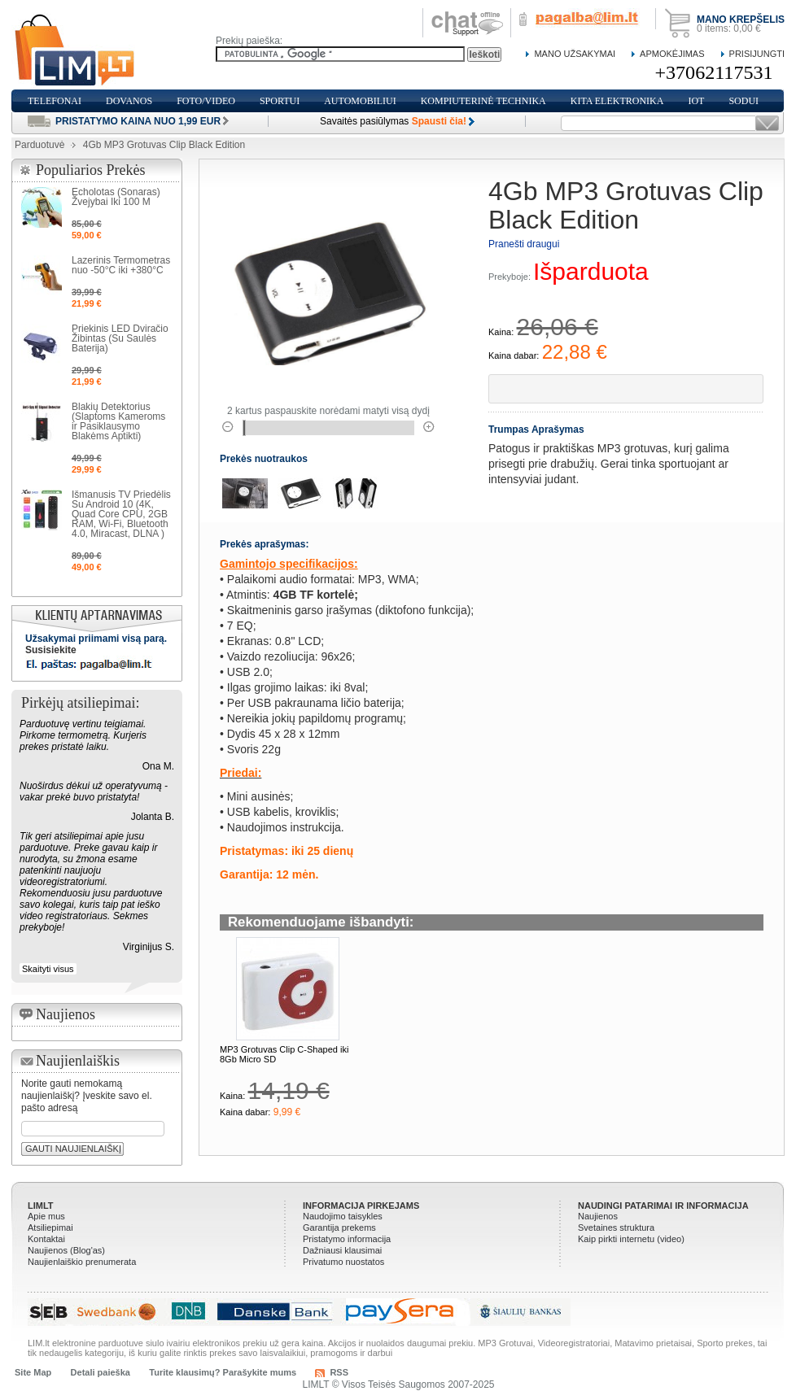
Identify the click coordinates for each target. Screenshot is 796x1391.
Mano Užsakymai (574, 54)
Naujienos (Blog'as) (66, 1250)
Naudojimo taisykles (343, 1216)
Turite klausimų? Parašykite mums (222, 1372)
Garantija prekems (339, 1227)
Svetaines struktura (616, 1227)
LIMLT (41, 1205)
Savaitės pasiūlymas (393, 121)
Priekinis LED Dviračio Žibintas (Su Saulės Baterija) (120, 338)
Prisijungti (757, 54)
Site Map (33, 1372)
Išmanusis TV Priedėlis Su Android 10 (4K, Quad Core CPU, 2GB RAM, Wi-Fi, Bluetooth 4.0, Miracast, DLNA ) (121, 514)
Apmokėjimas (672, 54)
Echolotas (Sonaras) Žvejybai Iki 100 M (116, 196)
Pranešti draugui (523, 244)
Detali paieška (100, 1372)
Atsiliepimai (50, 1227)
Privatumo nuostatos (343, 1262)
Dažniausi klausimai (342, 1250)
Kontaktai (46, 1239)
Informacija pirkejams (361, 1205)
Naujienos (598, 1216)
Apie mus (46, 1216)
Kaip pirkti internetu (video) (631, 1239)
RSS (339, 1372)
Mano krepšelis (741, 19)
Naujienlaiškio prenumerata (82, 1262)
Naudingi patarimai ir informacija (663, 1205)
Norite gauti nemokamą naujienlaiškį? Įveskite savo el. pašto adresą (86, 1096)
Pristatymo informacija (347, 1239)
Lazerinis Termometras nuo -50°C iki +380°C (121, 265)
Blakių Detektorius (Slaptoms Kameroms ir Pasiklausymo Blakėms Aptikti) (118, 421)
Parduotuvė (39, 144)
